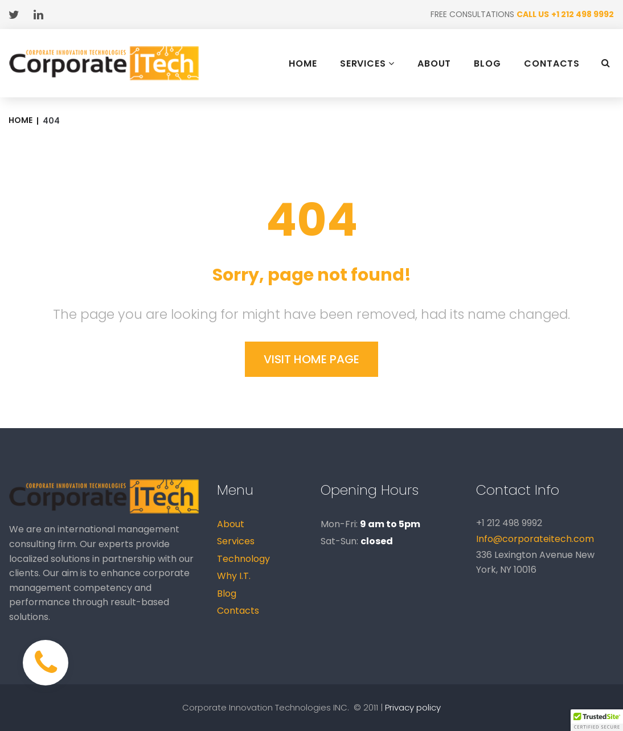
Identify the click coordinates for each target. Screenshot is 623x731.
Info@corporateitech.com (535, 538)
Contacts (238, 610)
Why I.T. (234, 575)
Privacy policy (413, 707)
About (230, 524)
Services (236, 541)
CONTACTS (552, 63)
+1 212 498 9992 (582, 14)
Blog (226, 593)
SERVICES (367, 63)
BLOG (487, 63)
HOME (303, 63)
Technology (243, 558)
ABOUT (434, 63)
